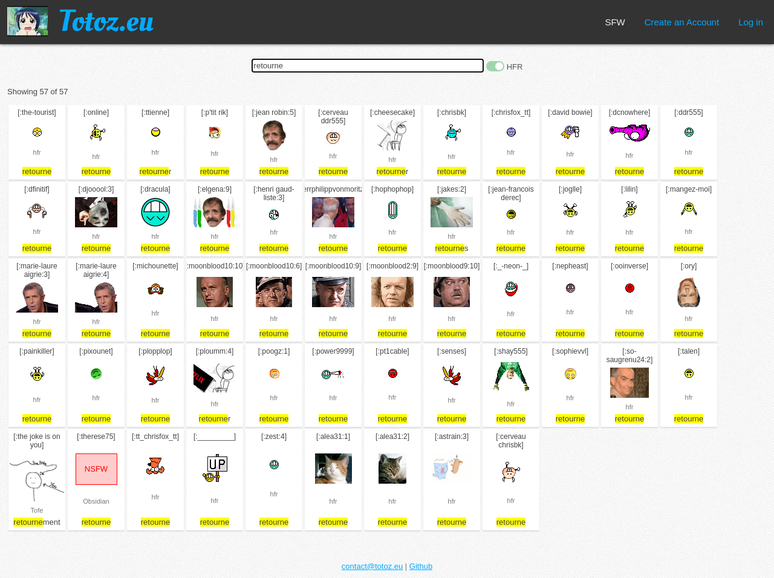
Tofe (37, 510)
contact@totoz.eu (372, 566)
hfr (37, 152)
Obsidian (96, 501)
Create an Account (682, 22)
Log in (750, 22)
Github (420, 566)
